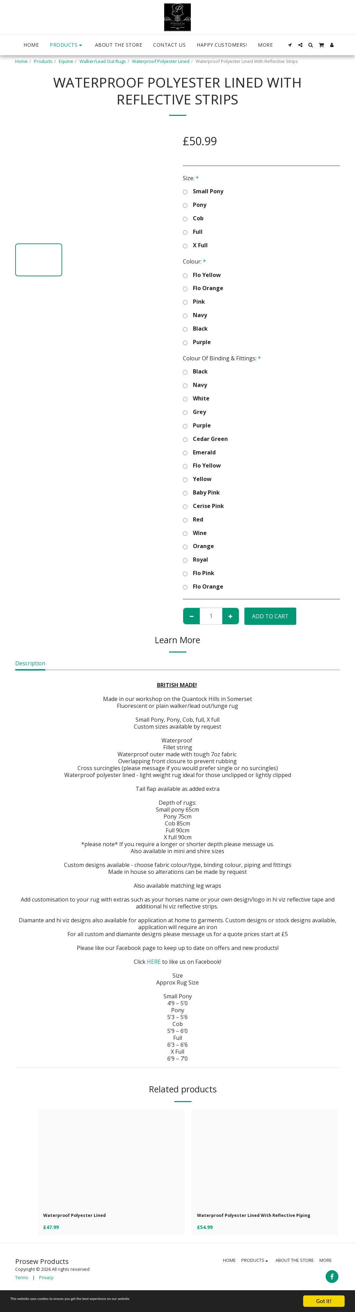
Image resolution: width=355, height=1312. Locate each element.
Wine (195, 533)
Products (43, 61)
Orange (198, 546)
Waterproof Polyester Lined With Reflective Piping (257, 1221)
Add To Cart (270, 616)
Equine (66, 61)
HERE (154, 961)
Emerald (199, 452)
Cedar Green (205, 439)
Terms (21, 1287)
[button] (290, 45)
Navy (195, 315)
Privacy (46, 1287)
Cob (193, 218)
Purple (197, 342)
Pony (194, 205)
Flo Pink (198, 573)
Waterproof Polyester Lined (160, 61)
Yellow (197, 479)
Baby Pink (201, 493)
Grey (194, 412)
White (196, 399)
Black (195, 329)
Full (193, 232)
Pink (194, 302)
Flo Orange (203, 288)
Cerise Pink (203, 506)
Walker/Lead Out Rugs (103, 61)
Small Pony (203, 191)
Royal (195, 560)
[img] (111, 1158)
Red (193, 520)
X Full (195, 245)
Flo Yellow (202, 275)
